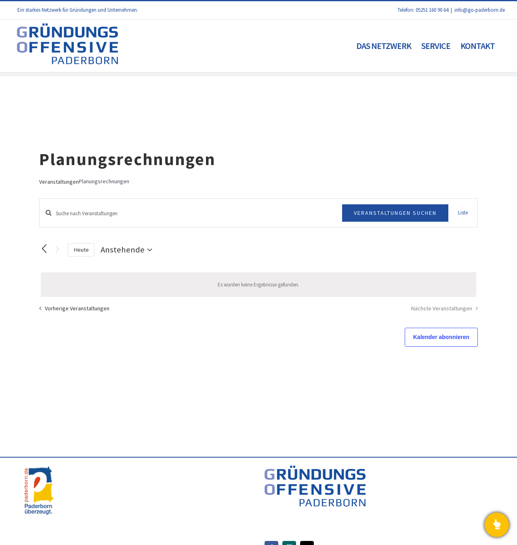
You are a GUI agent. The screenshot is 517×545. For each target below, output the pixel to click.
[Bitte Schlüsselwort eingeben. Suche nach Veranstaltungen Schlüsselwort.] (191, 213)
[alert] (258, 284)
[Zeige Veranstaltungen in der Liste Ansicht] (463, 213)
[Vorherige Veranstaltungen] (44, 249)
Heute (81, 249)
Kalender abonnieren (441, 337)
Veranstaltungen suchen (395, 212)
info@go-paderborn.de (479, 9)
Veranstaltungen (59, 181)
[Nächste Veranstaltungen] (57, 249)
